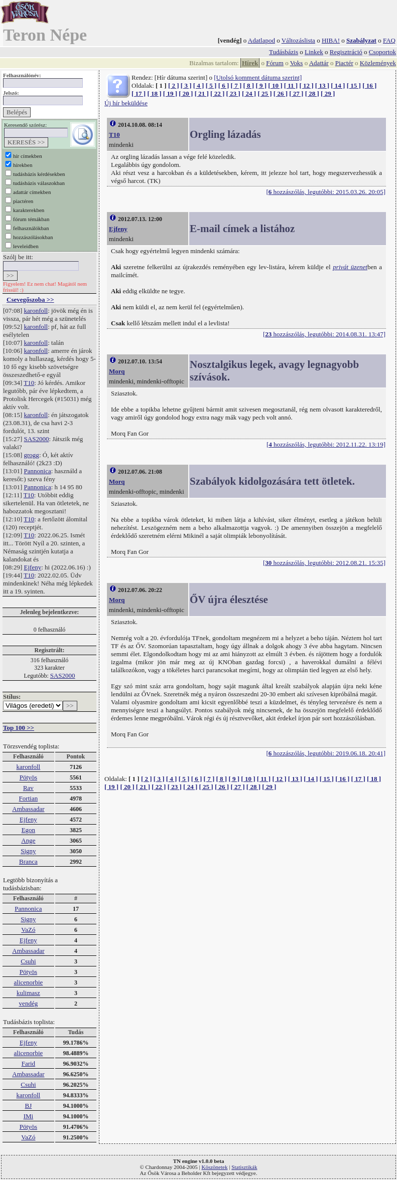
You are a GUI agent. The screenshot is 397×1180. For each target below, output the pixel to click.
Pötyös (28, 777)
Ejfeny (33, 567)
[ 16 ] (369, 85)
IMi (29, 1116)
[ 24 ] (249, 93)
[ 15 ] (354, 85)
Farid (28, 1063)
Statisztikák (244, 1167)
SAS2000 (36, 439)
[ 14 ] (338, 85)
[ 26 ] (281, 93)
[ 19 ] (170, 93)
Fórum (275, 63)
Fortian (28, 798)
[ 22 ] (217, 93)
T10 (29, 382)
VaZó (28, 929)
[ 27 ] (296, 93)
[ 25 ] (264, 93)
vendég (28, 1003)
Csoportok (382, 52)
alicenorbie (28, 982)
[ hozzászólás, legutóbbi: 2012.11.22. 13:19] (326, 444)
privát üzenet (350, 267)
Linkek (314, 52)
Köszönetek (215, 1167)
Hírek (250, 63)
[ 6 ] (223, 85)
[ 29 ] (328, 93)
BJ (28, 1105)
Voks (296, 63)
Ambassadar (28, 809)
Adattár (319, 63)
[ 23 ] (233, 93)
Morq (117, 371)
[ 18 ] (154, 93)
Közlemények (378, 63)
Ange (28, 840)
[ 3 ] (186, 85)
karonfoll (36, 310)
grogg (31, 455)
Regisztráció (346, 52)
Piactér (344, 63)
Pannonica (37, 471)
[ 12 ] (306, 85)
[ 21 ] (202, 93)
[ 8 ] (248, 85)
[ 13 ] (322, 85)
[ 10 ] (275, 85)
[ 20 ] (186, 93)
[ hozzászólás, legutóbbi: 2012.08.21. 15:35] (324, 562)
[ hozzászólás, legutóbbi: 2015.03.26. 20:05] (325, 191)
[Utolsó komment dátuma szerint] (258, 77)
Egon (28, 830)
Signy (28, 851)
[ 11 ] (291, 85)
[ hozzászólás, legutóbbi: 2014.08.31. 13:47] (324, 334)
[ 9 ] (261, 85)
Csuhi (28, 961)
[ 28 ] (312, 93)
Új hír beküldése (126, 103)
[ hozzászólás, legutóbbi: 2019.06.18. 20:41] (325, 753)
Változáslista (298, 40)
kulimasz (28, 993)
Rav (28, 788)
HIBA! (331, 40)
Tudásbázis (283, 52)
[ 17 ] (138, 93)
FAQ (389, 40)
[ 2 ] (173, 85)
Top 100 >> (18, 727)
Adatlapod (261, 40)
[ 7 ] (236, 85)
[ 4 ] (198, 85)
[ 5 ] (211, 85)
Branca (28, 861)
